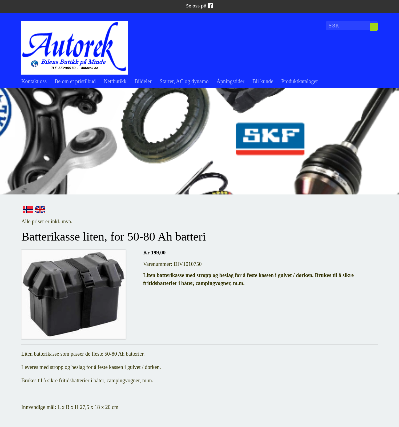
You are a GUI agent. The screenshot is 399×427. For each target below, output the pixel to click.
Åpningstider (230, 81)
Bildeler (142, 81)
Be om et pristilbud (75, 81)
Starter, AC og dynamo (184, 81)
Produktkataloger (299, 81)
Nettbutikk (115, 81)
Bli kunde (262, 81)
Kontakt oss (34, 81)
